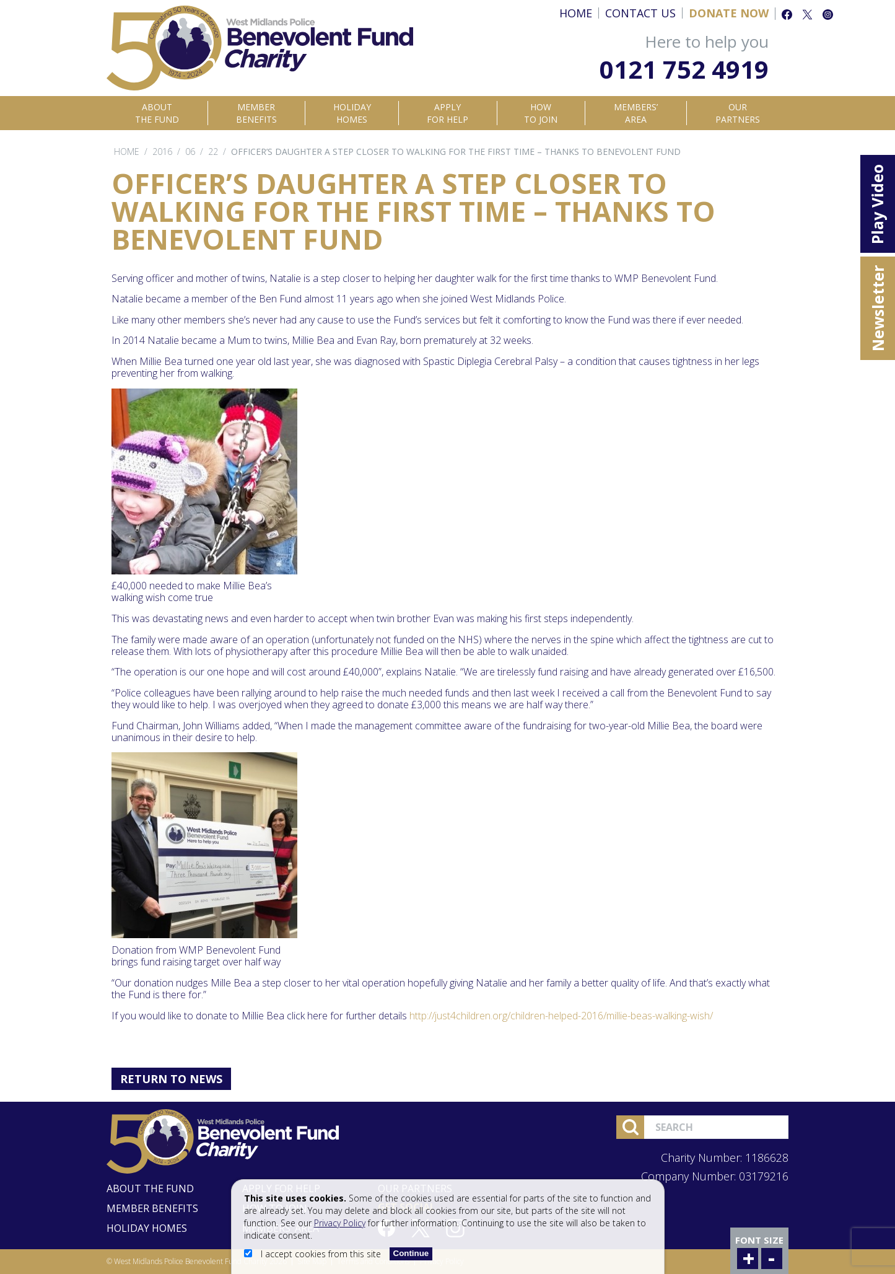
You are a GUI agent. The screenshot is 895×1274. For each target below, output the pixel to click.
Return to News (171, 1078)
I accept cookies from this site (313, 1254)
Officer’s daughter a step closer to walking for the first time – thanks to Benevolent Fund (456, 151)
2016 (162, 151)
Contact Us (640, 13)
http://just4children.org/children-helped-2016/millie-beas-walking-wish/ (561, 1015)
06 (190, 151)
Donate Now (729, 13)
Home (575, 13)
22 (213, 151)
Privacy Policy (339, 1223)
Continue (411, 1253)
